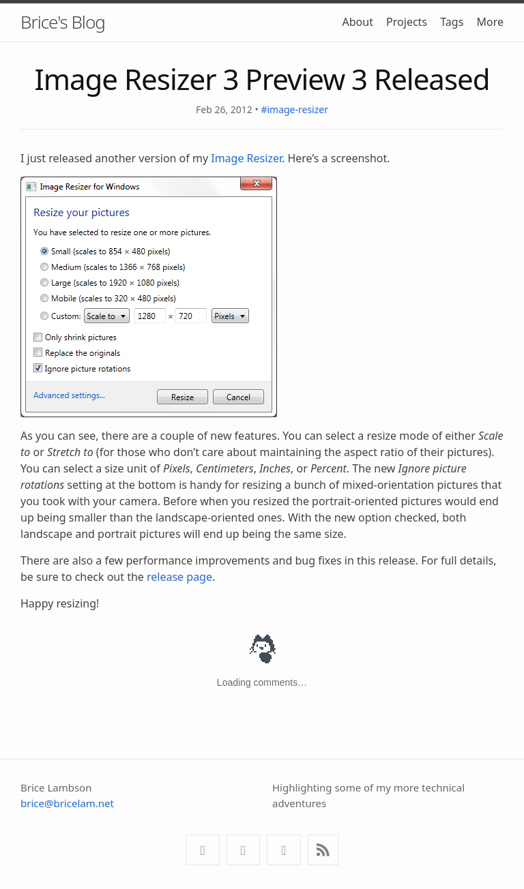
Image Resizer (246, 158)
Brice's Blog (62, 22)
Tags (451, 21)
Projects (406, 21)
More (490, 21)
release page (179, 576)
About (358, 21)
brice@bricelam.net (67, 803)
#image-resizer (294, 109)
